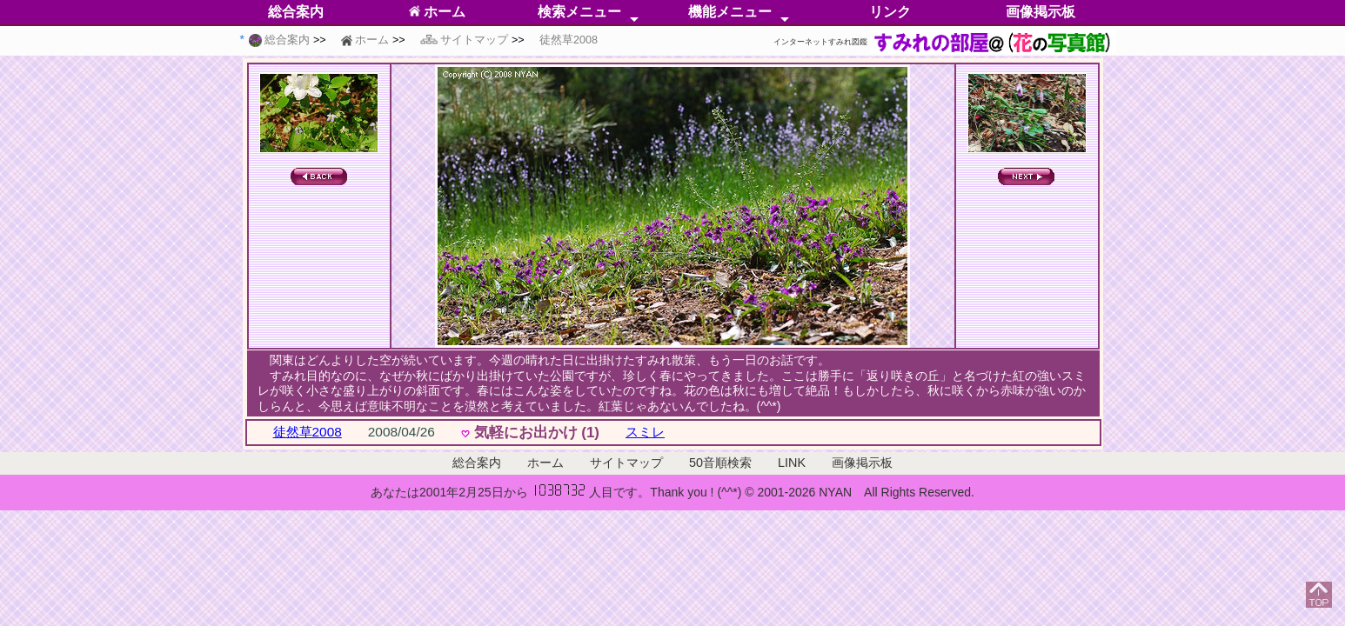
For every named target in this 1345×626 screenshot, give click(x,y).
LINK (792, 463)
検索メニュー (579, 11)
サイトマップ (626, 463)
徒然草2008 (307, 431)
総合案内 (296, 11)
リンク (890, 11)
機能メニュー (730, 11)
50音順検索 (720, 463)
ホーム (437, 11)
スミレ (645, 431)
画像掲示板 (1040, 11)
